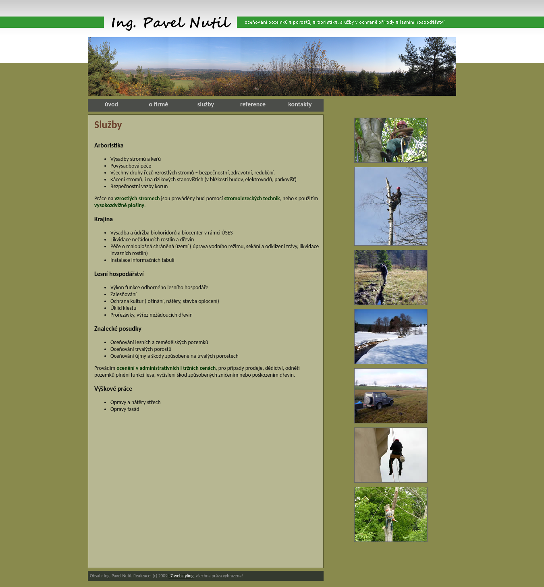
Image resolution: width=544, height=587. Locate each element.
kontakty (299, 104)
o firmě (158, 104)
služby (205, 104)
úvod (111, 104)
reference (253, 104)
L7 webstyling (180, 576)
